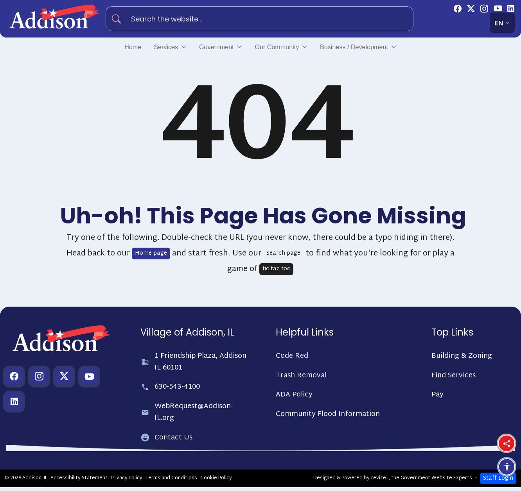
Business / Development (371, 49)
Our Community (278, 49)
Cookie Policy (216, 482)
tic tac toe (276, 273)
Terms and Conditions (171, 482)
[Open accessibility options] (506, 466)
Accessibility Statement (79, 482)
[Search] (119, 18)
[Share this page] (506, 443)
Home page (151, 257)
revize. (379, 482)
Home (109, 49)
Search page (283, 257)
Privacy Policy (126, 482)
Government (206, 49)
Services (148, 49)
